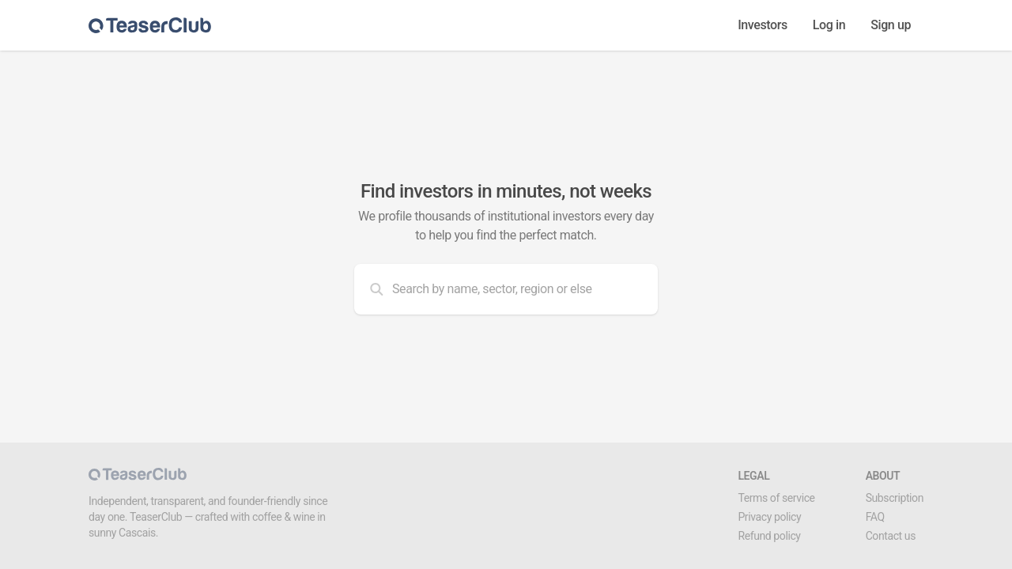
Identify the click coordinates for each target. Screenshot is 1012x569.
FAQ (875, 517)
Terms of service (776, 498)
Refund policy (769, 535)
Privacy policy (769, 517)
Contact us (891, 535)
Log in (829, 24)
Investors (762, 24)
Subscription (894, 498)
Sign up (890, 24)
